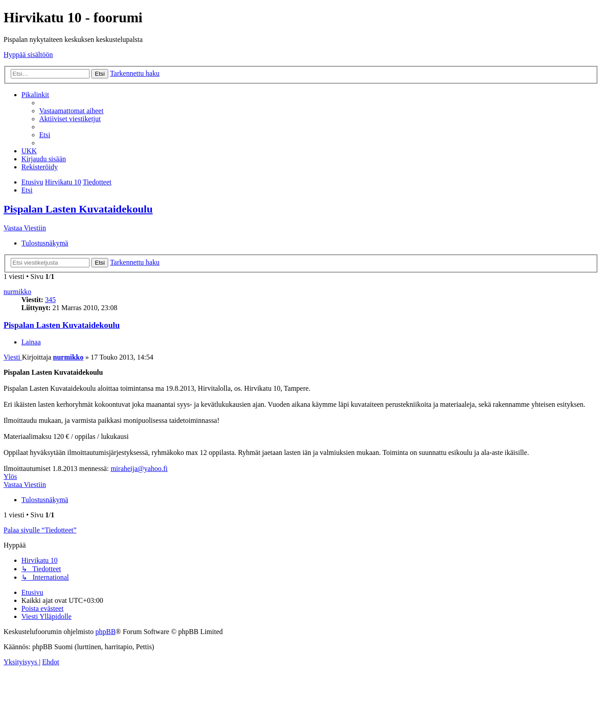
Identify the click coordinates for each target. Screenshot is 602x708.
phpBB (105, 631)
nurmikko (17, 291)
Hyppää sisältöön (28, 54)
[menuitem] (71, 111)
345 (50, 299)
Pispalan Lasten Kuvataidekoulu (78, 209)
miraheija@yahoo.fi (138, 468)
